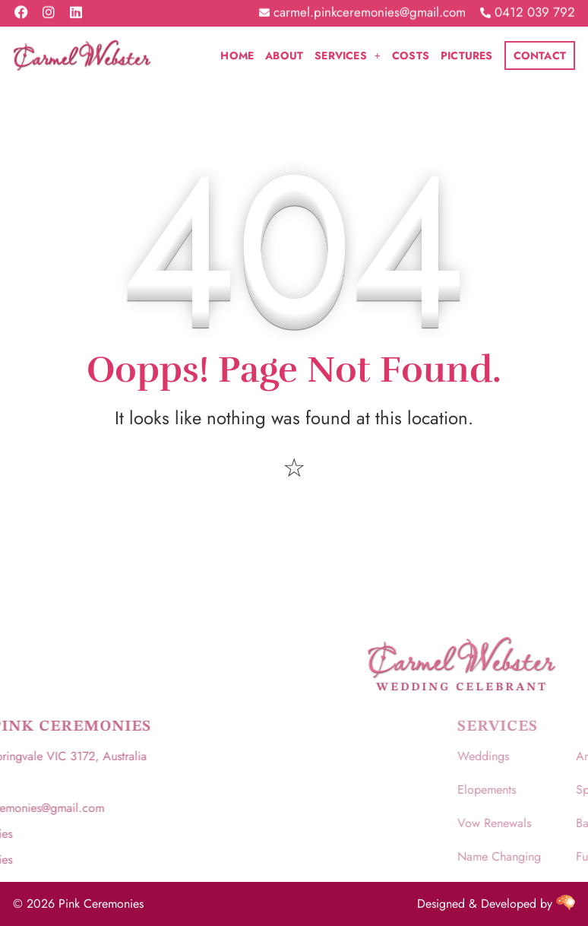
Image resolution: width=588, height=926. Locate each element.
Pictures (467, 55)
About (284, 55)
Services (348, 55)
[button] (348, 55)
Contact (540, 55)
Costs (410, 55)
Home (237, 55)
